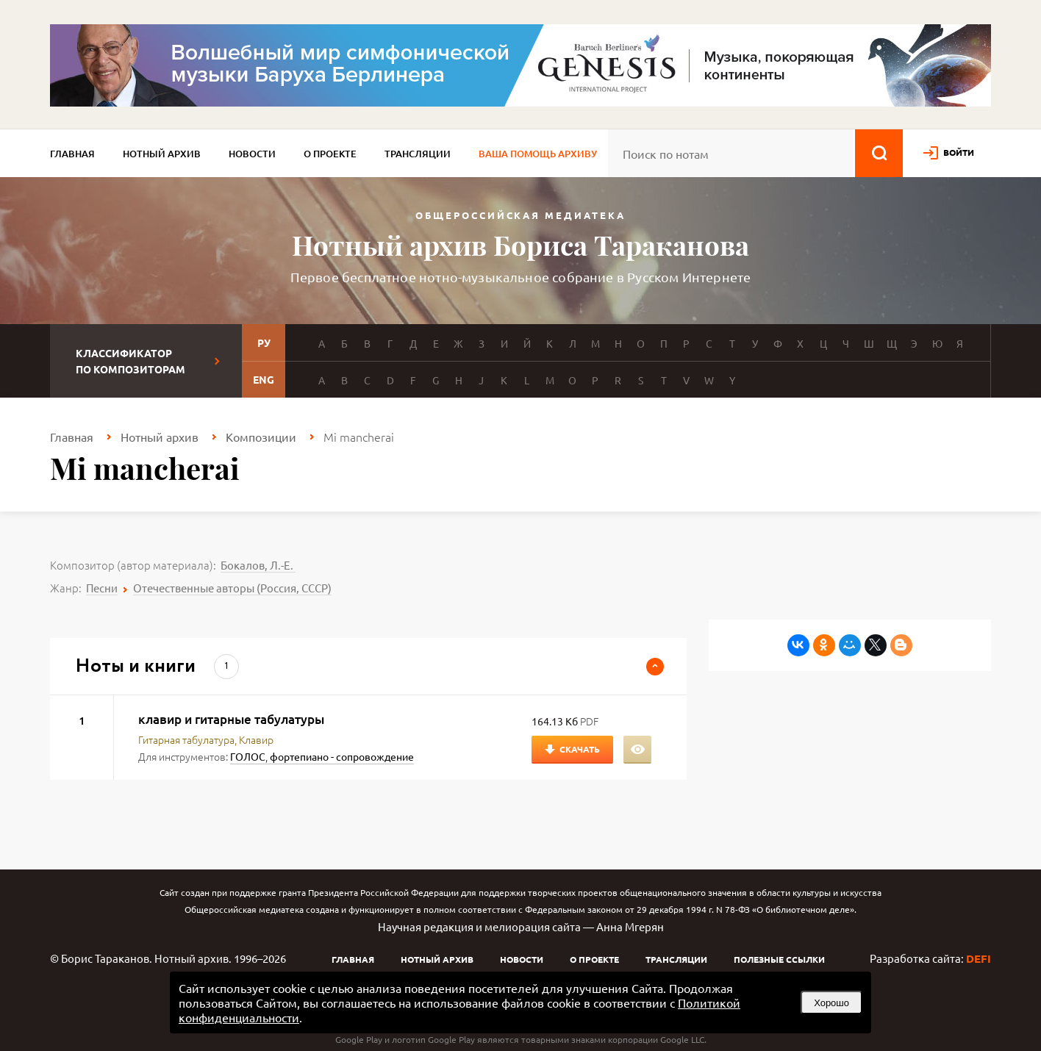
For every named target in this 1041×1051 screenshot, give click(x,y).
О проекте (330, 153)
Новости (252, 153)
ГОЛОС (247, 756)
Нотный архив (162, 153)
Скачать (579, 749)
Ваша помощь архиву (538, 153)
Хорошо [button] (831, 1002)
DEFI (978, 958)
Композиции (261, 436)
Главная (72, 153)
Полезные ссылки (779, 959)
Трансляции (417, 153)
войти (958, 152)
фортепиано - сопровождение (342, 756)
